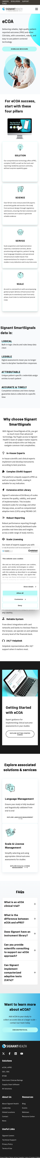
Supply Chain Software (10, 1084)
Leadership (6, 1108)
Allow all (20, 593)
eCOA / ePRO (7, 1067)
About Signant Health (10, 1104)
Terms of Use (7, 1148)
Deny (20, 605)
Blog (24, 1104)
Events (24, 1108)
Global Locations (8, 1112)
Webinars (25, 1112)
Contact (5, 1116)
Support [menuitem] (25, 1)
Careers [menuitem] (5, 1)
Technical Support (9, 1140)
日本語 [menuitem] (4, 3)
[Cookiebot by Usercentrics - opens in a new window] (28, 551)
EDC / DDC (5, 1072)
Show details (28, 587)
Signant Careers (8, 1136)
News (4, 1121)
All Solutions (7, 1089)
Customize (20, 599)
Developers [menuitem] (15, 1)
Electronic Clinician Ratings (12, 1080)
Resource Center (28, 1116)
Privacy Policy (7, 1144)
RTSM (4, 1076)
